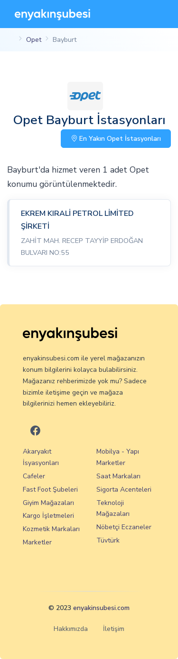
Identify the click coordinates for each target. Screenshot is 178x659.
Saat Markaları (118, 476)
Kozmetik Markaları (51, 528)
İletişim (113, 628)
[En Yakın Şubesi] (52, 14)
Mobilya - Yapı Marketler (117, 457)
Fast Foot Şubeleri (50, 489)
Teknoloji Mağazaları (113, 508)
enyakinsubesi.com (101, 607)
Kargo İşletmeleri (48, 515)
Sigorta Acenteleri (123, 489)
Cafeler (34, 476)
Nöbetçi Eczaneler (123, 527)
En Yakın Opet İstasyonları (116, 138)
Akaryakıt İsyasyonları (41, 457)
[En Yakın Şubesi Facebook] (35, 431)
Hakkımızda (71, 628)
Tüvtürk (108, 540)
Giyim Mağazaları (48, 502)
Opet (33, 39)
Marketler (37, 542)
